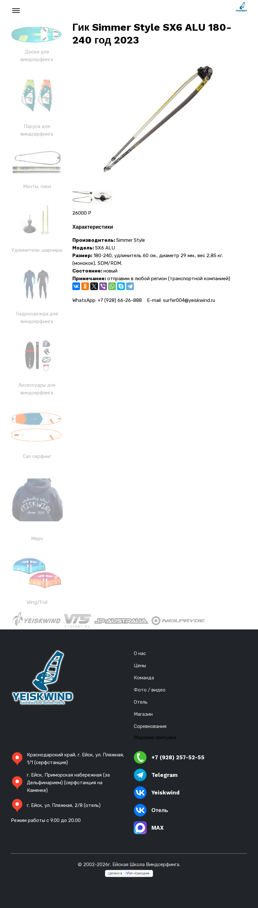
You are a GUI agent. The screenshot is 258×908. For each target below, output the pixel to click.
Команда (144, 678)
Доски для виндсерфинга (36, 55)
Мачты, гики (37, 186)
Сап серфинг (37, 456)
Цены (140, 665)
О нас (140, 653)
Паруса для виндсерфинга (36, 130)
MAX (149, 827)
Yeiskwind (157, 792)
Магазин (143, 714)
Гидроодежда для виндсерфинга (37, 317)
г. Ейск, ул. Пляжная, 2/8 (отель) (56, 805)
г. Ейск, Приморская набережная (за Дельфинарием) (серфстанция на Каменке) (60, 782)
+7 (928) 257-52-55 (169, 757)
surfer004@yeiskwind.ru (189, 300)
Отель (141, 702)
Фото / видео (149, 690)
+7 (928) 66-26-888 (120, 300)
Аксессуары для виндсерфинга (37, 389)
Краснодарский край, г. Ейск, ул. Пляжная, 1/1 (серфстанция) (67, 758)
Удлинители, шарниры (37, 250)
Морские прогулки (155, 737)
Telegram (156, 775)
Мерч (37, 538)
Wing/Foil (37, 602)
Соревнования (150, 726)
